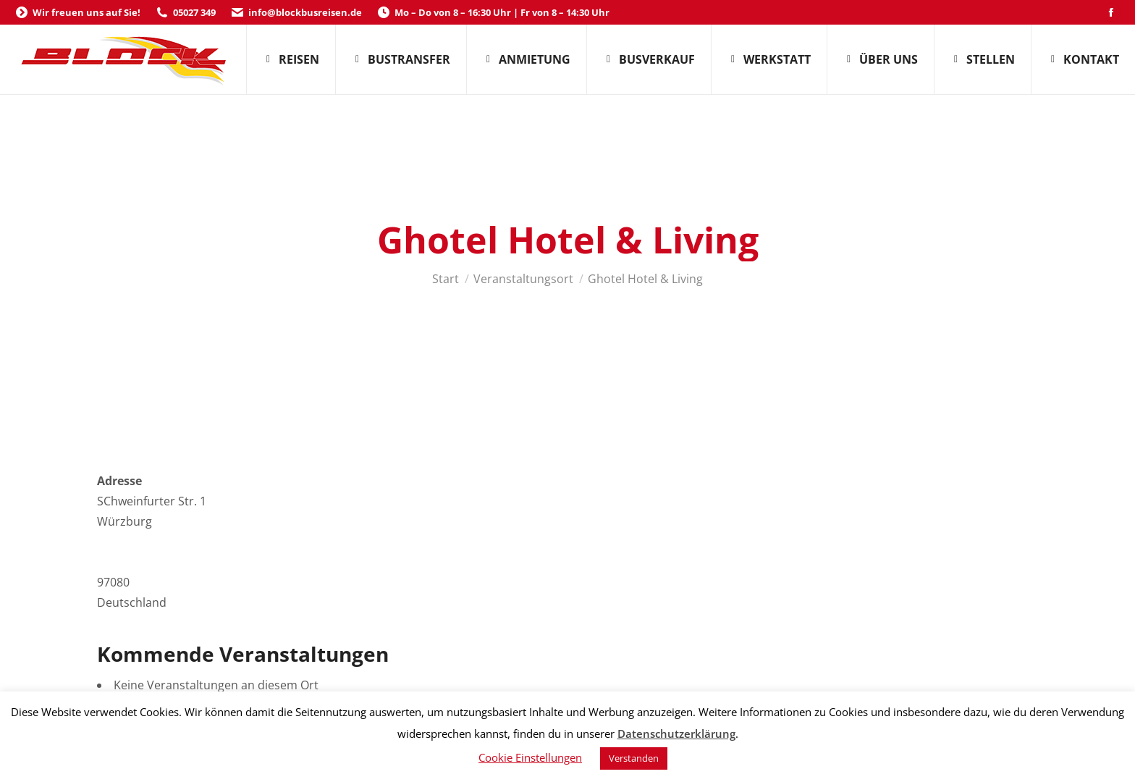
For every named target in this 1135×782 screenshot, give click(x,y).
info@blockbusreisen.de (296, 13)
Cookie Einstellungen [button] (530, 757)
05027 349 (185, 13)
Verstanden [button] (634, 758)
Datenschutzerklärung (676, 733)
